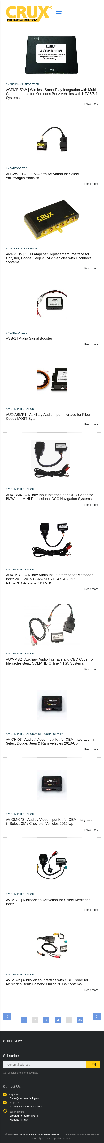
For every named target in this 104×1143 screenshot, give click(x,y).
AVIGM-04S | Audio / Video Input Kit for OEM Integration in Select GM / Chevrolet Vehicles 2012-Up (50, 822)
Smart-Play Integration (22, 84)
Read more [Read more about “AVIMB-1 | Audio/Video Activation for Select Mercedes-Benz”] (91, 909)
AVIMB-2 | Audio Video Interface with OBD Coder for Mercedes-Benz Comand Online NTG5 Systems (47, 982)
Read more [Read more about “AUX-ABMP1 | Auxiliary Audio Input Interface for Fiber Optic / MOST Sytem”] (91, 424)
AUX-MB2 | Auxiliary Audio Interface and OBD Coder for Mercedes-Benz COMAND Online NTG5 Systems (50, 661)
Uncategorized (16, 168)
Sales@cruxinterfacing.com (25, 1098)
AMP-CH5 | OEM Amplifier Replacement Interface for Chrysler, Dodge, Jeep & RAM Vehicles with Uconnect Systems (48, 258)
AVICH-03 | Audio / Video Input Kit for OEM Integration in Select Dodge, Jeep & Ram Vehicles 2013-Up (50, 741)
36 (80, 1020)
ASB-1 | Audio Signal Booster (29, 338)
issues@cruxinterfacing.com (26, 1106)
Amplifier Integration (21, 248)
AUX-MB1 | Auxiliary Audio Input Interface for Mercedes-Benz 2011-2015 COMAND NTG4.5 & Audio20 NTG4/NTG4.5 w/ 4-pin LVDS (50, 579)
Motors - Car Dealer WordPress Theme (36, 1134)
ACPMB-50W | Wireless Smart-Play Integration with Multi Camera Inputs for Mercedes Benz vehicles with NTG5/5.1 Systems (51, 94)
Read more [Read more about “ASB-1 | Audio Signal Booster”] (91, 344)
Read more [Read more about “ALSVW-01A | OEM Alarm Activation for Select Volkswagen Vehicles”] (91, 183)
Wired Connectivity (49, 734)
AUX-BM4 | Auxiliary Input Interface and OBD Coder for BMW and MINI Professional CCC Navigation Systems (49, 497)
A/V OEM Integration (20, 409)
